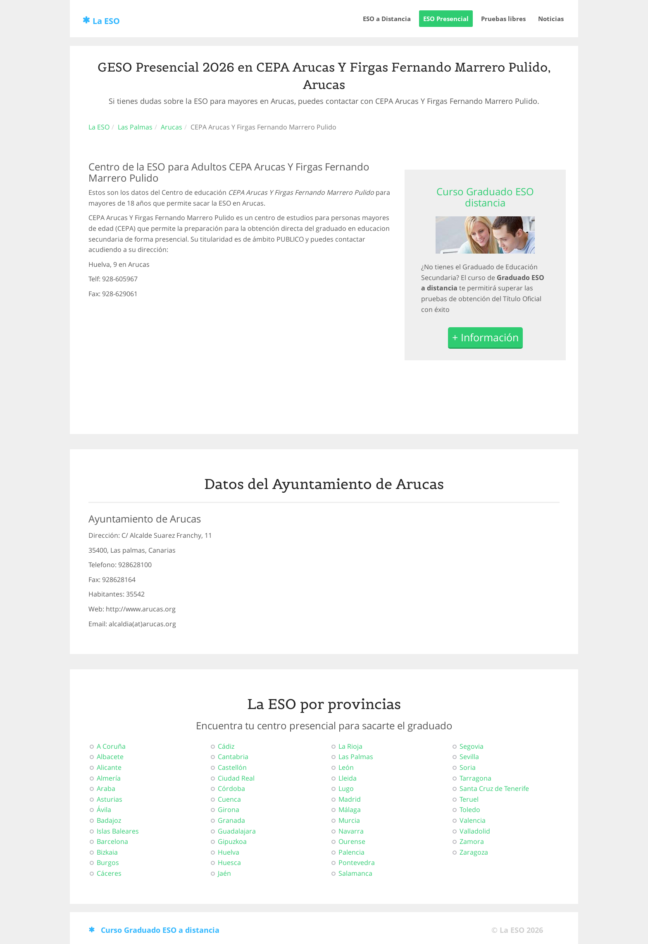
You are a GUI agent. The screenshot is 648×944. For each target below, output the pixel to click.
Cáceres (109, 873)
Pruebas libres (503, 18)
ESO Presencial (446, 18)
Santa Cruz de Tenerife (494, 788)
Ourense (351, 841)
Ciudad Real (236, 778)
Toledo (470, 809)
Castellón (232, 767)
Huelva (228, 852)
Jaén (224, 873)
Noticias (551, 18)
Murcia (349, 820)
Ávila (104, 809)
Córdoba (231, 788)
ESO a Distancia (387, 18)
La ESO (106, 20)
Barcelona (112, 841)
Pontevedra (356, 862)
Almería (109, 778)
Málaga (349, 809)
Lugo (346, 788)
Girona (228, 809)
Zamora (472, 841)
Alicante (109, 767)
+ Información (485, 338)
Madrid (349, 799)
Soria (468, 767)
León (346, 767)
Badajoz (109, 820)
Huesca (229, 862)
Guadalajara (237, 831)
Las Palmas (135, 127)
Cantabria (233, 756)
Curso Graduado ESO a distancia (160, 930)
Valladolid (475, 831)
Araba (106, 788)
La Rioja (350, 746)
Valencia (473, 820)
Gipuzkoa (232, 841)
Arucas (171, 127)
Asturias (109, 799)
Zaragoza (474, 852)
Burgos (108, 862)
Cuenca (229, 799)
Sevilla (469, 756)
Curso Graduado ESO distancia (485, 196)
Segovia (472, 746)
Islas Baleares (118, 831)
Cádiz (226, 746)
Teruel (469, 799)
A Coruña (111, 746)
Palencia (351, 852)
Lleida (347, 778)
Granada (231, 820)
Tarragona (475, 778)
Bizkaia (107, 852)
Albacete (110, 756)
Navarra (351, 831)
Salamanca (355, 873)
